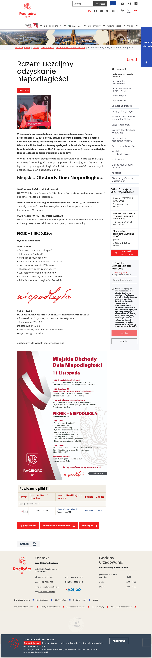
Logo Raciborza (121, 124)
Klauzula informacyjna (24, 607)
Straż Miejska (119, 96)
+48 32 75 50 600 (45, 577)
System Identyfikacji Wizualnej (123, 131)
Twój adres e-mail (124, 274)
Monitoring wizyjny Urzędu (122, 166)
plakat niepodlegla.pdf (67, 509)
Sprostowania (119, 100)
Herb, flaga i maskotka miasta (122, 139)
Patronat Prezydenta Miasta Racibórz (123, 118)
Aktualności (47, 47)
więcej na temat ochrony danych (125, 325)
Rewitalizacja (42, 600)
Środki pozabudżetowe (121, 152)
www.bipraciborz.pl (46, 592)
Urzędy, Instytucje (122, 111)
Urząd (130, 25)
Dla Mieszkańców (52, 25)
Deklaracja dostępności (121, 607)
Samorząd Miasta (122, 105)
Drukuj (28, 544)
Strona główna (22, 47)
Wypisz (124, 341)
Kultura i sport (114, 25)
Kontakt (116, 172)
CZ (95, 11)
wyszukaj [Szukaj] (100, 4)
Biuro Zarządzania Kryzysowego (122, 89)
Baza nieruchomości (123, 146)
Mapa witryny (98, 607)
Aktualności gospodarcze (119, 82)
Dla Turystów (94, 25)
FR (107, 11)
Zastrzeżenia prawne (75, 607)
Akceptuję (119, 641)
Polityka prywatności (50, 607)
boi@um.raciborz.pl (51, 587)
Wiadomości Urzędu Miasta (70, 47)
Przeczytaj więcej (32, 643)
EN (101, 11)
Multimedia (118, 159)
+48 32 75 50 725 (45, 582)
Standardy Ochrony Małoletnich (123, 179)
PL (89, 11)
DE (113, 11)
